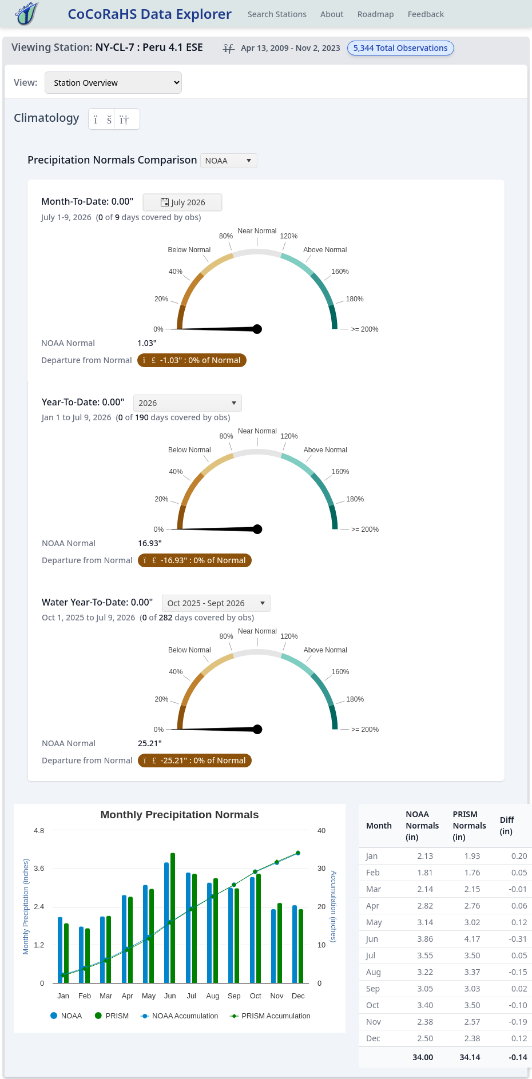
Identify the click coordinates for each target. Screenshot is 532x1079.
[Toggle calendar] (182, 202)
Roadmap (376, 14)
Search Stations (277, 14)
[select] (249, 161)
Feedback (426, 14)
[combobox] (228, 160)
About (332, 14)
